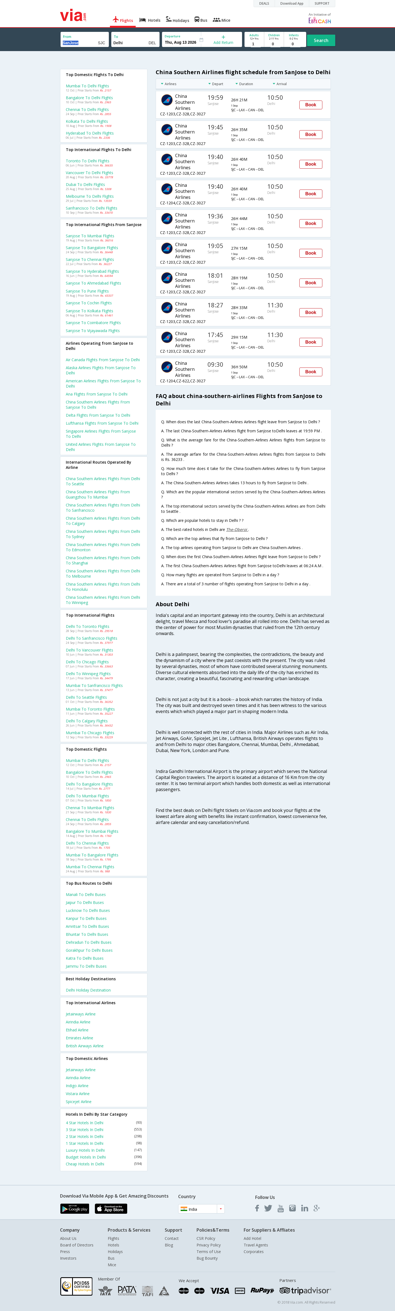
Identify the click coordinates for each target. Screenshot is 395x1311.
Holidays (115, 1251)
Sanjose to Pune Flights (87, 291)
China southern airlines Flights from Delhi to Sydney (103, 534)
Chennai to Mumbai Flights (90, 807)
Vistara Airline (78, 1093)
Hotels (113, 1245)
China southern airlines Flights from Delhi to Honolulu (103, 586)
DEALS (264, 3)
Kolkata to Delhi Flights (87, 121)
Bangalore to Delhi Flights (89, 97)
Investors (68, 1258)
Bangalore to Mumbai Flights (92, 831)
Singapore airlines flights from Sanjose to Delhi (101, 433)
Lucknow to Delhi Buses (88, 910)
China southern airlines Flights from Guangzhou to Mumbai (98, 494)
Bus (111, 1258)
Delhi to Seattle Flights (86, 697)
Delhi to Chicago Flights (87, 661)
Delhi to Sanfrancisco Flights (91, 638)
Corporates (254, 1251)
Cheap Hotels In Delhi (104, 1164)
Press (65, 1251)
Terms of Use (209, 1251)
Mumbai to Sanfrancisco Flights (94, 685)
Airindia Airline (78, 1022)
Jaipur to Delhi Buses (85, 902)
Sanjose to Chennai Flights (90, 259)
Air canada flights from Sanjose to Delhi (103, 359)
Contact (172, 1238)
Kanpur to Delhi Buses (86, 918)
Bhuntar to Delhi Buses (87, 934)
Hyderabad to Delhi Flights (90, 133)
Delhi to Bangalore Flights (89, 784)
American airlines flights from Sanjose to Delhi (103, 383)
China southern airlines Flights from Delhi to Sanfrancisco (103, 507)
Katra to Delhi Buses (85, 958)
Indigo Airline (77, 1085)
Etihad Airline (77, 1029)
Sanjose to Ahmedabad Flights (93, 283)
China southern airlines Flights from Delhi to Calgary (103, 521)
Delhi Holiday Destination (88, 990)
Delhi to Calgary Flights (87, 720)
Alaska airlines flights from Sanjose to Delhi (101, 370)
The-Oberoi (237, 529)
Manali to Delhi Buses (86, 894)
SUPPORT (322, 3)
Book (310, 104)
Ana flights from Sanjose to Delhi (96, 394)
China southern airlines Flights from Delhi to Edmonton (103, 547)
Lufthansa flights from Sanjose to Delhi (102, 423)
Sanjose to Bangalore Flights (92, 247)
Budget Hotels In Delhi (104, 1157)
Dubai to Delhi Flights (85, 184)
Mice (112, 1264)
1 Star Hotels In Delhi (104, 1143)
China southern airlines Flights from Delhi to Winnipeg (103, 600)
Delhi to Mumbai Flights (87, 795)
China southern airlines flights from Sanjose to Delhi (98, 404)
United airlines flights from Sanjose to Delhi (101, 447)
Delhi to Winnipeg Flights (88, 673)
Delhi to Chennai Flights (87, 843)
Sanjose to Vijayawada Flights (93, 330)
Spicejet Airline (79, 1101)
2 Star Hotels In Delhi (104, 1136)
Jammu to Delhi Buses (86, 966)
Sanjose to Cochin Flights (89, 302)
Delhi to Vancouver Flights (89, 650)
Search (321, 40)
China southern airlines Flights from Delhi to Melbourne (103, 573)
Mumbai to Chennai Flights (90, 866)
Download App (291, 3)
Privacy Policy (209, 1245)
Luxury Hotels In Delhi (104, 1150)
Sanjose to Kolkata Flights (89, 310)
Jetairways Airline (81, 1014)
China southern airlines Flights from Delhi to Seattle (103, 481)
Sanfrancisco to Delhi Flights (91, 208)
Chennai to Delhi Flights (87, 109)
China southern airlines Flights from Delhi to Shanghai (103, 560)
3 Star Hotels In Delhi (104, 1129)
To (116, 36)
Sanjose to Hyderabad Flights (92, 271)
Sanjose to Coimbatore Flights (93, 322)
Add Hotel (252, 1238)
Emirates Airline (79, 1037)
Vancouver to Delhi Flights (89, 172)
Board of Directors (76, 1245)
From (67, 36)
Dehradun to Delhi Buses (89, 942)
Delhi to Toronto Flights (87, 626)
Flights (113, 1238)
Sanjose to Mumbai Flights (90, 235)
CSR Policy (206, 1238)
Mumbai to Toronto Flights (90, 709)
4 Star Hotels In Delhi (104, 1122)
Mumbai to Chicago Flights (90, 732)
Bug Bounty (207, 1258)
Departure (172, 36)
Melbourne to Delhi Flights (90, 196)
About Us (68, 1238)
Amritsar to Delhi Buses (87, 926)
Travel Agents (256, 1245)
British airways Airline (85, 1045)
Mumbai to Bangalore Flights (92, 855)
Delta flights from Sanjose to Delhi (98, 415)
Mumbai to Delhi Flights (87, 85)
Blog (169, 1245)
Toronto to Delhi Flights (87, 160)
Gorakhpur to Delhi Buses (89, 950)
